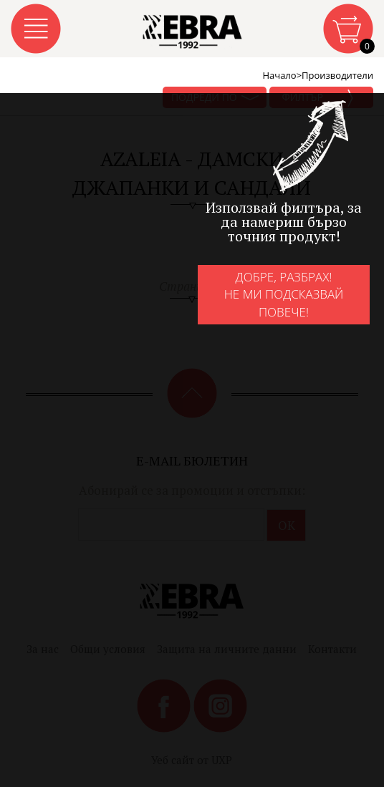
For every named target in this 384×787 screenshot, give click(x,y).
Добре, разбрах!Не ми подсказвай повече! (284, 294)
